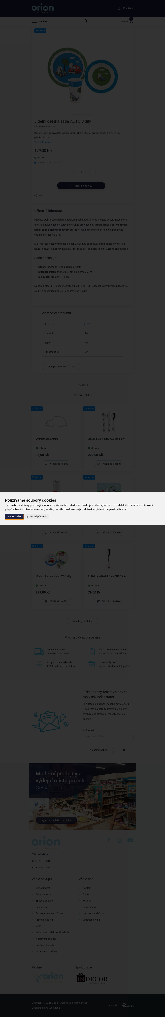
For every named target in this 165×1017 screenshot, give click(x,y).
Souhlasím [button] (14, 516)
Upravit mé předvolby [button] (37, 516)
